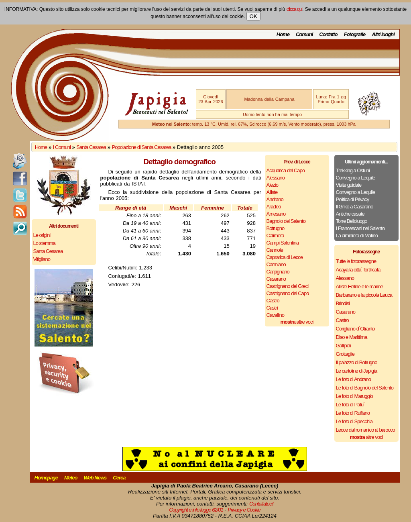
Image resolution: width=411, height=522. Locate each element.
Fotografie (355, 34)
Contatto (328, 34)
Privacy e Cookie (244, 510)
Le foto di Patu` (350, 405)
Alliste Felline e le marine (359, 286)
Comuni (304, 34)
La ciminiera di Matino (357, 235)
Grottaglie (345, 354)
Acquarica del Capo (286, 170)
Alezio (272, 185)
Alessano (276, 178)
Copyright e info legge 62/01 (196, 510)
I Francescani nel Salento (360, 228)
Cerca (119, 478)
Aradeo (274, 207)
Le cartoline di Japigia (356, 371)
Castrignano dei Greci (288, 286)
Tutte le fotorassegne (356, 261)
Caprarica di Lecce (285, 257)
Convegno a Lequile (355, 178)
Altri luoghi (383, 34)
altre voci (297, 322)
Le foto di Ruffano (353, 413)
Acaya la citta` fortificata (358, 270)
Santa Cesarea (91, 147)
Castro (273, 301)
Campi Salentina (283, 243)
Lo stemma (44, 243)
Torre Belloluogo (351, 221)
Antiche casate (350, 214)
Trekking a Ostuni (353, 170)
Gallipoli (343, 346)
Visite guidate (349, 185)
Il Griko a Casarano (354, 207)
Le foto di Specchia (354, 421)
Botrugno (276, 228)
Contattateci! (261, 504)
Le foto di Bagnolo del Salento (364, 388)
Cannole (275, 250)
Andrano (275, 199)
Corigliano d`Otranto (355, 329)
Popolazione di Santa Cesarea (141, 147)
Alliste (272, 192)
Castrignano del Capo (288, 293)
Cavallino (275, 315)
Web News (95, 478)
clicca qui (294, 9)
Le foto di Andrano (353, 379)
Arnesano (276, 214)
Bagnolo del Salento (286, 221)
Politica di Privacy (352, 199)
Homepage (46, 478)
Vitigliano (42, 259)
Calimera (275, 235)
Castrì (272, 308)
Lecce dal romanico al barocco (365, 430)
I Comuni (62, 147)
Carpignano (278, 272)
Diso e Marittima (351, 337)
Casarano (276, 279)
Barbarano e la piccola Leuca (364, 295)
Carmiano (276, 264)
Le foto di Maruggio (354, 396)
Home (283, 34)
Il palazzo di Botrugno (356, 362)
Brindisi (343, 303)
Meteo (70, 478)
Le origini (42, 235)
